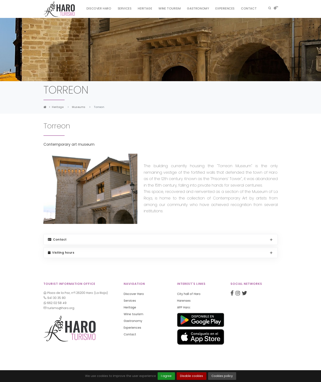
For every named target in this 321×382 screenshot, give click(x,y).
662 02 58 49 (55, 303)
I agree (166, 376)
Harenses (184, 301)
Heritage (145, 8)
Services (125, 8)
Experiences (225, 8)
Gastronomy (198, 8)
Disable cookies (191, 376)
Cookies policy (222, 376)
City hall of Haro (188, 294)
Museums (78, 107)
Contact (249, 8)
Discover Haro (99, 8)
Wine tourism (169, 8)
